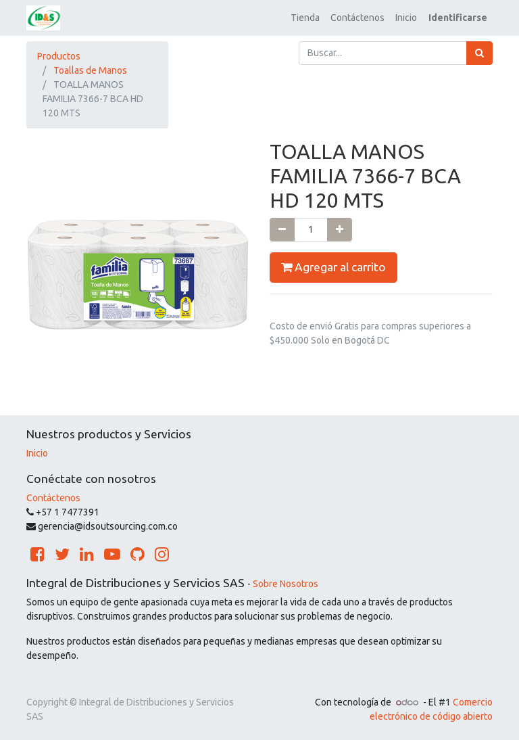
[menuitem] (305, 17)
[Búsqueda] (479, 53)
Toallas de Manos (90, 70)
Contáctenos (53, 497)
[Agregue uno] (339, 229)
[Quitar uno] (282, 229)
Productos (58, 56)
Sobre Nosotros (285, 583)
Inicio (37, 453)
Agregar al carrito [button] (333, 267)
